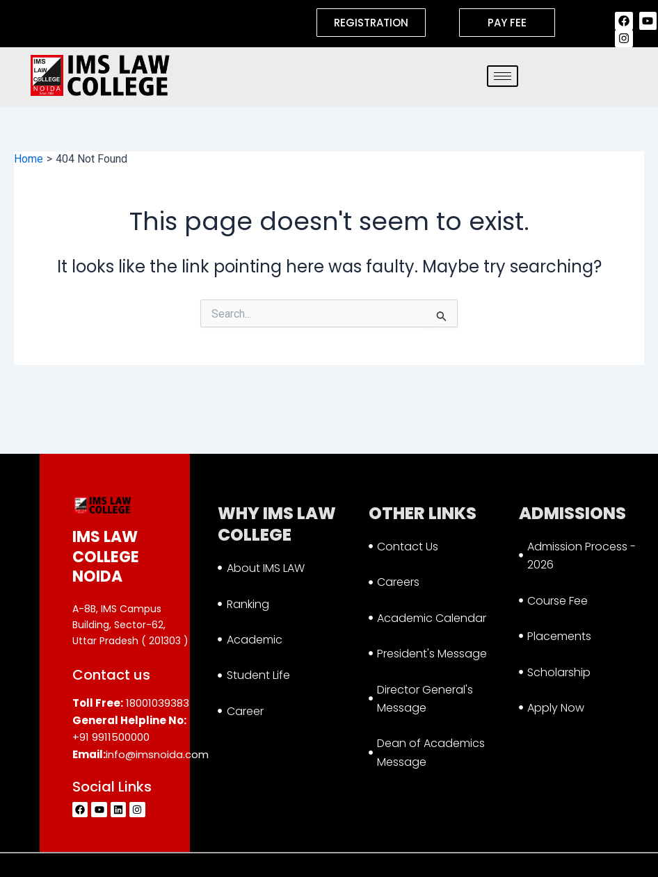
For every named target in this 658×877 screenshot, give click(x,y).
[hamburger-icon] (502, 76)
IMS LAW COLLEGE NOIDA (105, 556)
